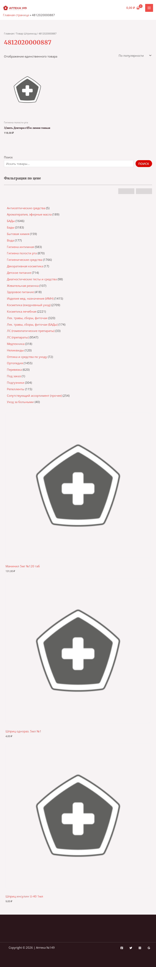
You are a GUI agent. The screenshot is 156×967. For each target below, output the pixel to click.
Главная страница (16, 15)
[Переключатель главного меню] (149, 8)
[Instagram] (139, 948)
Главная (9, 33)
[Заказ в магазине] (134, 55)
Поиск (8, 157)
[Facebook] (121, 948)
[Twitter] (130, 948)
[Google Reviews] (149, 948)
